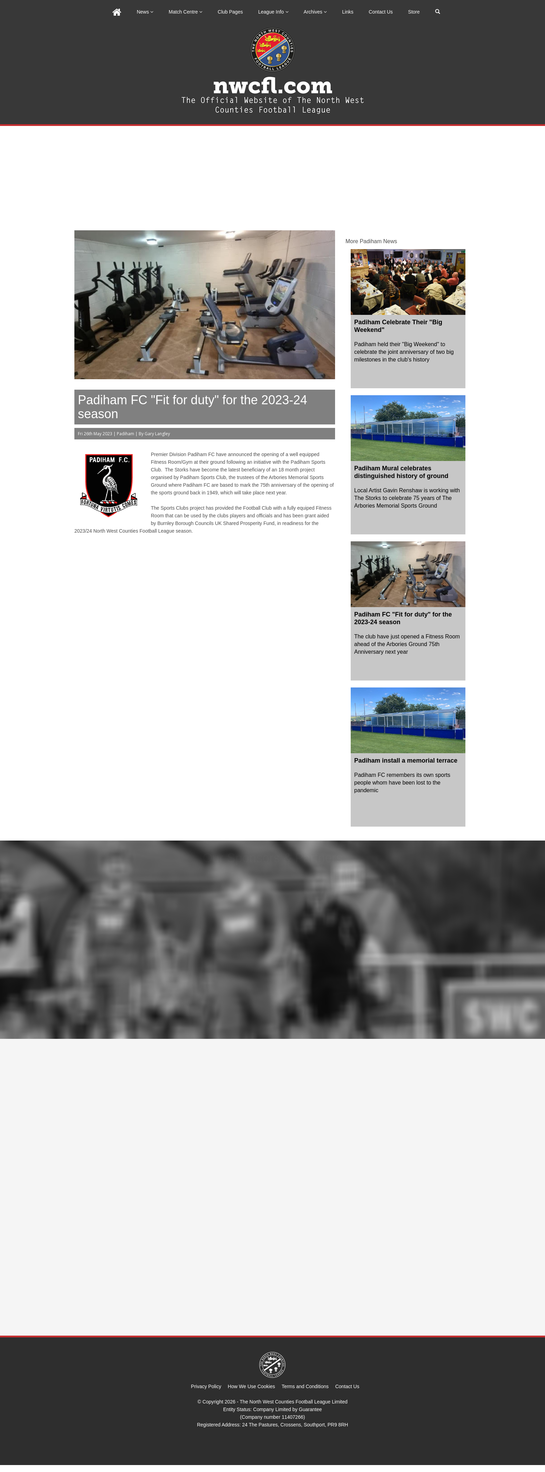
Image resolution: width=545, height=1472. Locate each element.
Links (347, 12)
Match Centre (185, 12)
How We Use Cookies (251, 1386)
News (145, 12)
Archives (315, 12)
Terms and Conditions (305, 1386)
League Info (273, 12)
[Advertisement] (272, 178)
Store (414, 12)
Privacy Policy (206, 1386)
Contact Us (381, 12)
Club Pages (230, 12)
